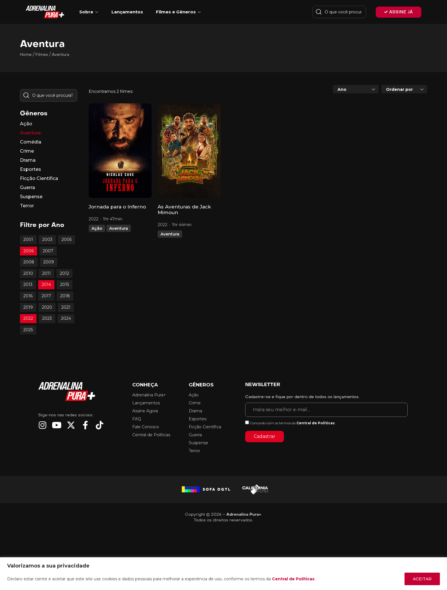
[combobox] (356, 89)
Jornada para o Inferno (117, 207)
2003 (47, 239)
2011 (46, 273)
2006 (28, 250)
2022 (28, 318)
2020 (47, 307)
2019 (28, 307)
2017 (46, 295)
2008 (28, 262)
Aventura (118, 228)
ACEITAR (422, 578)
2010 (28, 273)
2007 (48, 250)
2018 (65, 295)
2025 (28, 329)
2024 (66, 318)
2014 (46, 284)
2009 (48, 262)
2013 (27, 284)
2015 (64, 284)
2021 (65, 307)
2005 (67, 239)
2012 (64, 273)
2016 (27, 295)
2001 (28, 239)
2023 (47, 318)
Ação (97, 228)
